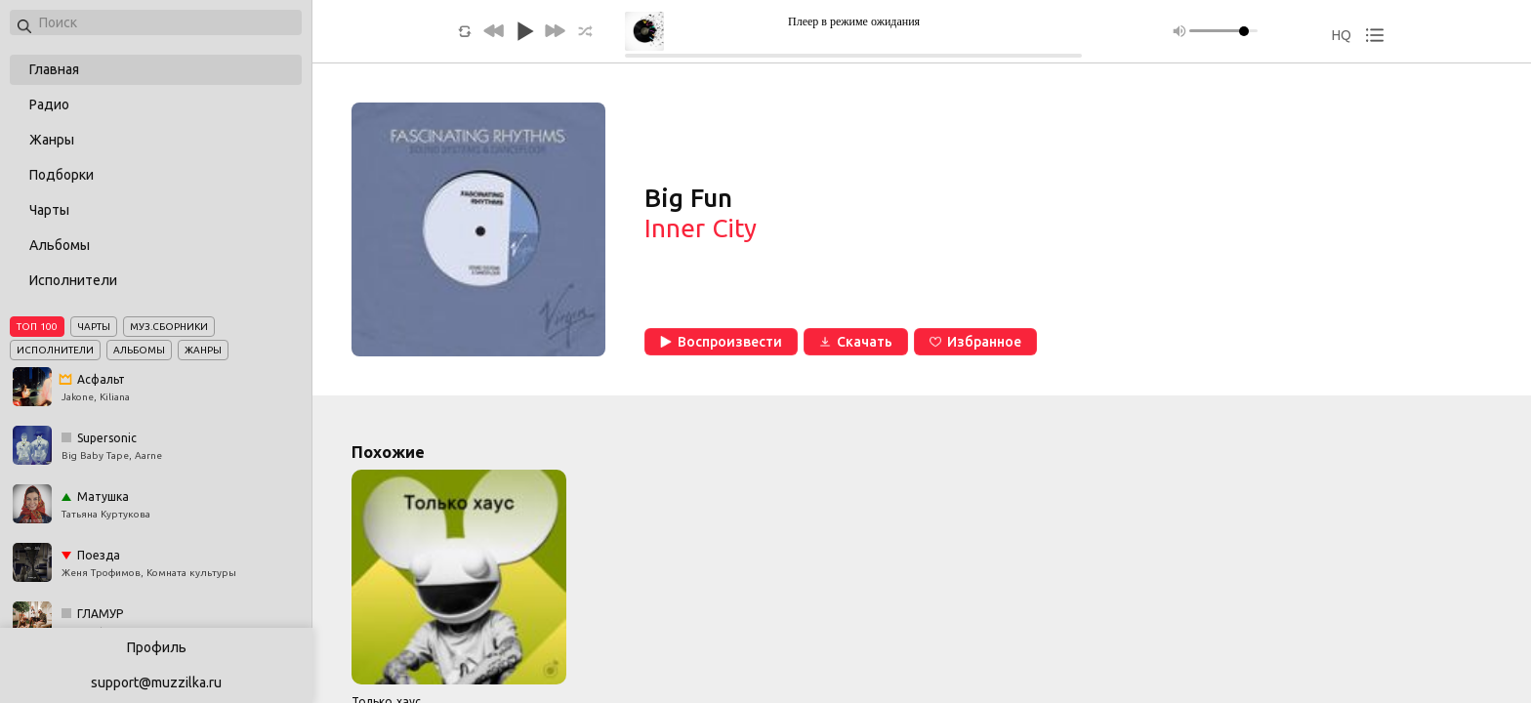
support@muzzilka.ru (156, 682)
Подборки (61, 175)
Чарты (49, 210)
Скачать (855, 342)
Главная (54, 69)
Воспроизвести (721, 342)
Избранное (975, 342)
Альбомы (59, 245)
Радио (49, 104)
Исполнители (73, 280)
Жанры (51, 139)
